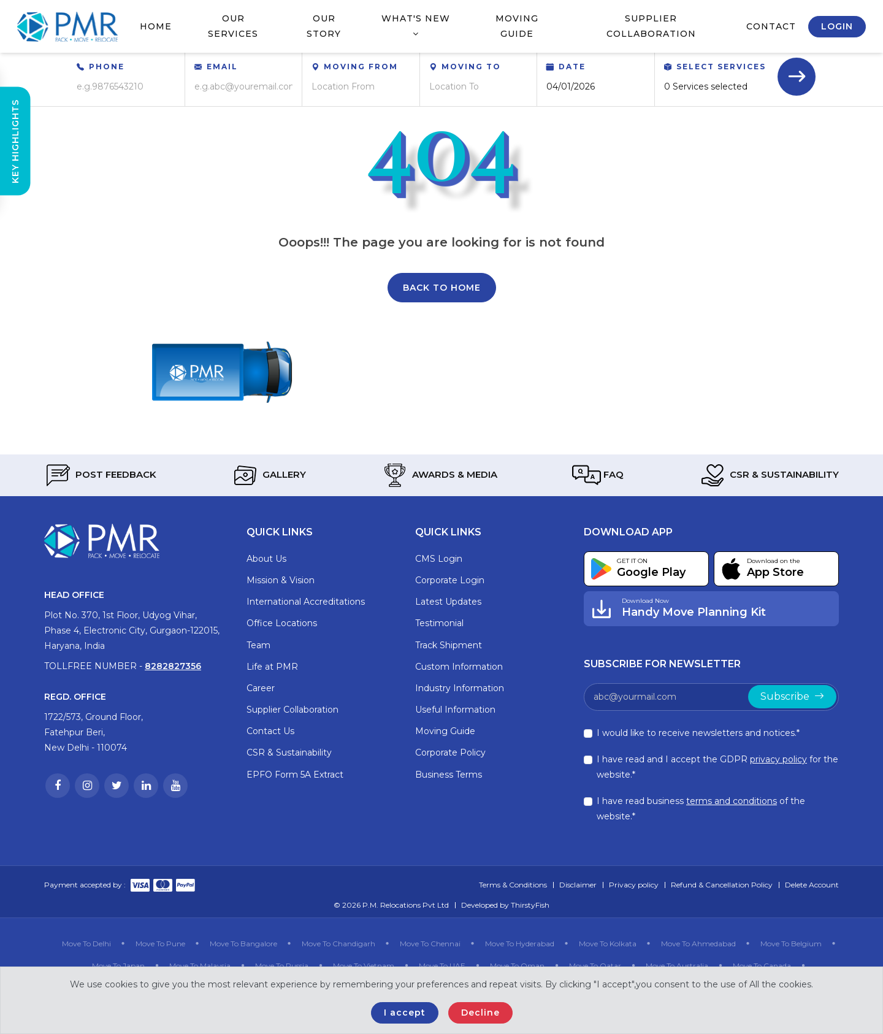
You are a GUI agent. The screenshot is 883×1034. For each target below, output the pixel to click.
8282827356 (173, 666)
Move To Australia (677, 965)
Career (261, 688)
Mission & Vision (281, 580)
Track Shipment (448, 645)
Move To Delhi (86, 943)
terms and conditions (731, 800)
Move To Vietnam (363, 965)
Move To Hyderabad (519, 943)
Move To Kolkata (607, 943)
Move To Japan (118, 965)
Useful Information (455, 709)
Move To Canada (762, 965)
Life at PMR (272, 666)
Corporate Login (449, 580)
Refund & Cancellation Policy (722, 884)
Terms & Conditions (513, 884)
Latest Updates (448, 601)
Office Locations (282, 623)
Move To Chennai (430, 943)
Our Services (233, 26)
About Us (266, 558)
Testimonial (439, 623)
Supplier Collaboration (651, 26)
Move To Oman (517, 965)
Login (837, 26)
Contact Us (270, 731)
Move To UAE (442, 965)
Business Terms (448, 774)
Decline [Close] (480, 1012)
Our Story (324, 26)
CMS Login (438, 558)
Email (222, 66)
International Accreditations (306, 601)
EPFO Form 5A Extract (295, 774)
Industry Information (459, 688)
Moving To (471, 66)
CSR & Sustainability (768, 475)
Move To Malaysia (200, 965)
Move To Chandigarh (338, 943)
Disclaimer (578, 884)
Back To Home (442, 287)
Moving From (361, 66)
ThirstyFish (530, 905)
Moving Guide (516, 26)
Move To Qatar (595, 965)
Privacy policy (634, 884)
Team (258, 645)
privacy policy (778, 759)
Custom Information (459, 666)
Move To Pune (160, 943)
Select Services (721, 66)
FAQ (598, 475)
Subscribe (792, 696)
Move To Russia (281, 965)
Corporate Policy (450, 752)
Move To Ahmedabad (698, 943)
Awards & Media (439, 475)
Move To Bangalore (243, 943)
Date (572, 66)
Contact (771, 26)
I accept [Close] (405, 1012)
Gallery (268, 475)
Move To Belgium (791, 943)
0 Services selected (705, 86)
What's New (415, 25)
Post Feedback (100, 475)
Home (156, 26)
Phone (106, 66)
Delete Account (812, 884)
